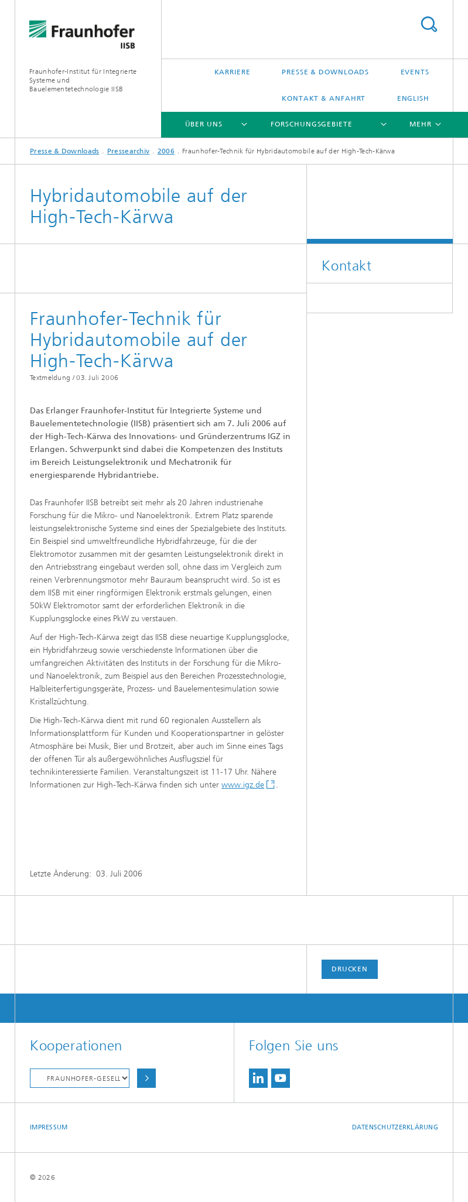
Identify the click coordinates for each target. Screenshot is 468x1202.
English (413, 98)
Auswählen (146, 1078)
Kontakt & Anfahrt (323, 98)
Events (415, 72)
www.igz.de (242, 785)
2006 (166, 151)
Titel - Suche (428, 24)
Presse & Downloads (325, 72)
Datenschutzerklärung (395, 1127)
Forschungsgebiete (311, 124)
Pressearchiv (128, 151)
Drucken (350, 969)
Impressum (48, 1127)
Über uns (204, 124)
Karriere (232, 72)
